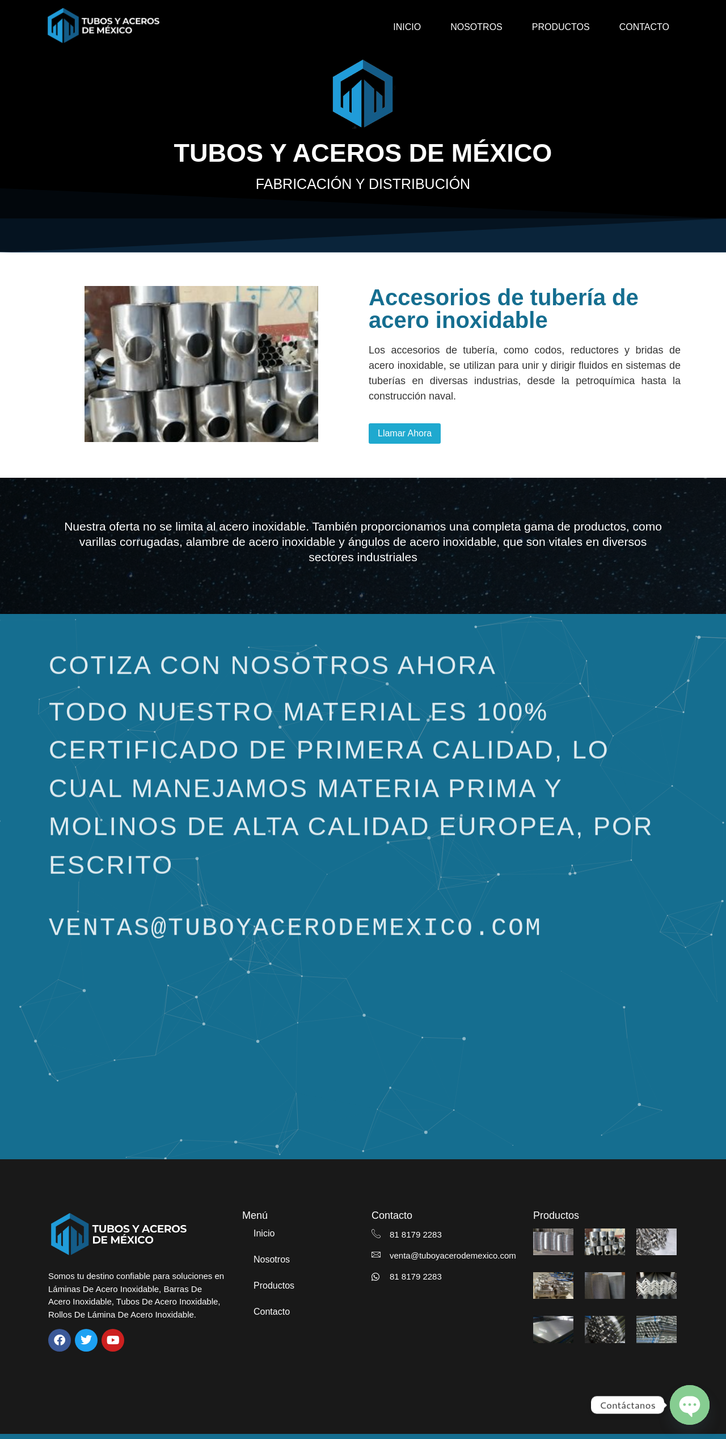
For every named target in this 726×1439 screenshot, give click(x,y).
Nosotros (476, 27)
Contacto (644, 27)
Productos (561, 27)
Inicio (407, 27)
